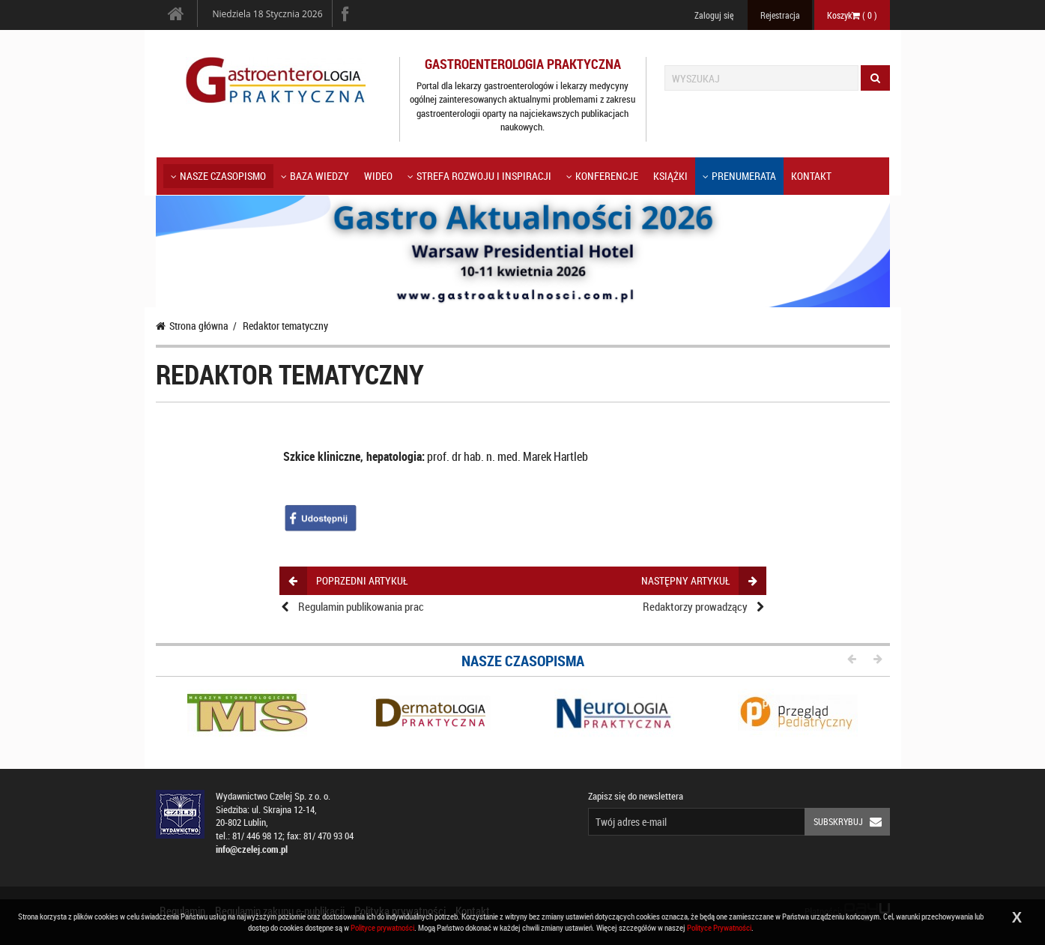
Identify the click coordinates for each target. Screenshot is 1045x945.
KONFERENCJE (602, 176)
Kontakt (811, 176)
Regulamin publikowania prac (361, 606)
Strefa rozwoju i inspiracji (479, 176)
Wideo (378, 176)
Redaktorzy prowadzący (695, 606)
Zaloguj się (713, 15)
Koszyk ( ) (852, 15)
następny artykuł (698, 580)
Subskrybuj (852, 822)
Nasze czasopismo (218, 176)
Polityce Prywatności (719, 927)
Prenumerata (739, 176)
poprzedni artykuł (348, 580)
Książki (670, 176)
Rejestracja (780, 15)
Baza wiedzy (315, 176)
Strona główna (192, 325)
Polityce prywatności (382, 927)
